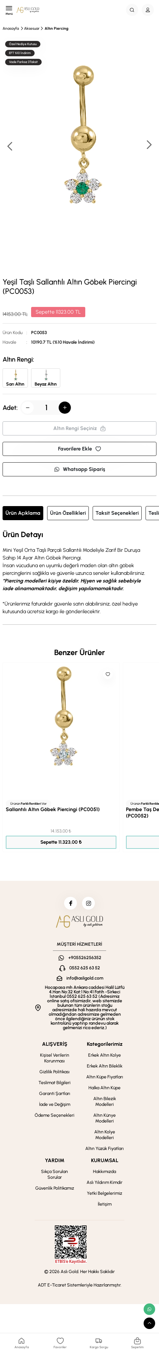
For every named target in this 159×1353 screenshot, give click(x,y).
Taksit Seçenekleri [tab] (117, 513)
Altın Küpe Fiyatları (104, 1077)
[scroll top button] (149, 1323)
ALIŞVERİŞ (54, 1044)
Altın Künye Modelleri (104, 1118)
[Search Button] (132, 10)
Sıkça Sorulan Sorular (54, 1174)
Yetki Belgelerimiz (104, 1193)
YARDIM (54, 1160)
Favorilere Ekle (79, 449)
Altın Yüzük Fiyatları (104, 1148)
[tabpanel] (79, 572)
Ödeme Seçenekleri (54, 1115)
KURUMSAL (104, 1160)
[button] (148, 145)
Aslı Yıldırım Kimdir (104, 1182)
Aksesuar (31, 28)
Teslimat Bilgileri (54, 1082)
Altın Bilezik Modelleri (104, 1101)
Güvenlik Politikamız (54, 1188)
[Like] (108, 674)
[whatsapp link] (149, 1309)
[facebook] (70, 903)
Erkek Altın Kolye (104, 1055)
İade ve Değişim (54, 1104)
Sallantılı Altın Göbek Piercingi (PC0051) (53, 809)
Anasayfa (11, 28)
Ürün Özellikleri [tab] (68, 513)
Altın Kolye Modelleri (104, 1134)
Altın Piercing (56, 28)
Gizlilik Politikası (54, 1072)
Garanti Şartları (54, 1093)
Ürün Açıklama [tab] (22, 513)
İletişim (105, 1204)
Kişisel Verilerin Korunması (54, 1058)
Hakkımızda (104, 1171)
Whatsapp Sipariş (79, 469)
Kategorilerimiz (104, 1044)
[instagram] (88, 903)
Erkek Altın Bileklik (104, 1066)
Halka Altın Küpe (104, 1088)
